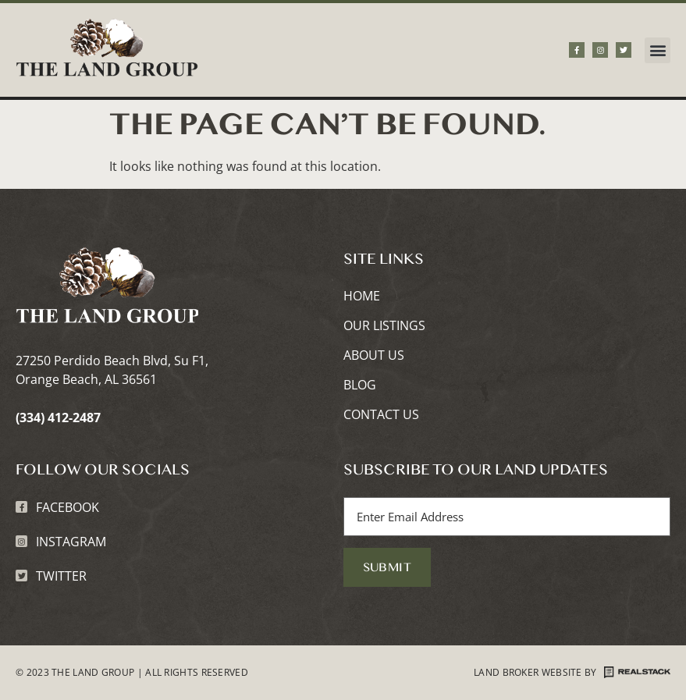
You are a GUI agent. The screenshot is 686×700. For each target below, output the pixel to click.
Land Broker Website (528, 672)
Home (361, 296)
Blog (359, 385)
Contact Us (381, 415)
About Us (373, 355)
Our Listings (384, 326)
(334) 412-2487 (58, 417)
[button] (657, 50)
